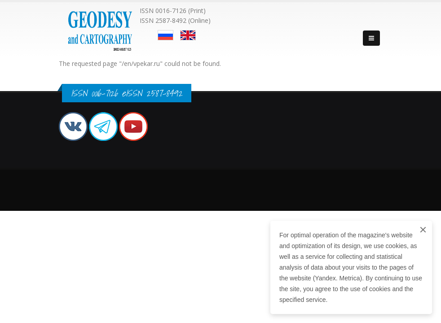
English (188, 35)
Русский (165, 35)
